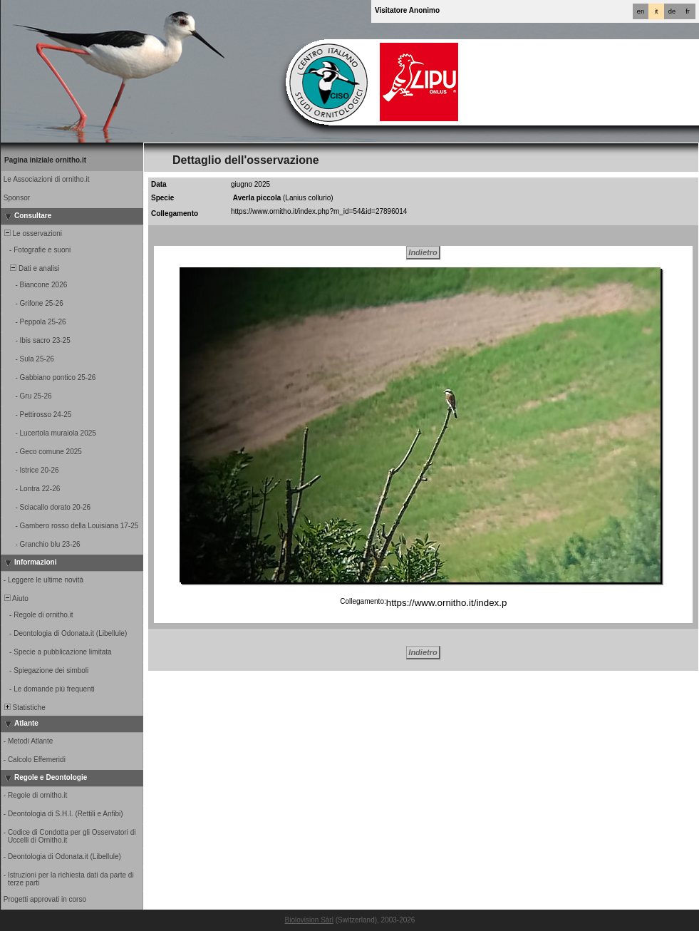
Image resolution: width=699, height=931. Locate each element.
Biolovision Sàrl (309, 920)
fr (687, 11)
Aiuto (15, 598)
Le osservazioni (32, 233)
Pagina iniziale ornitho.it (45, 160)
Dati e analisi (30, 268)
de (671, 11)
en (640, 11)
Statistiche (24, 707)
